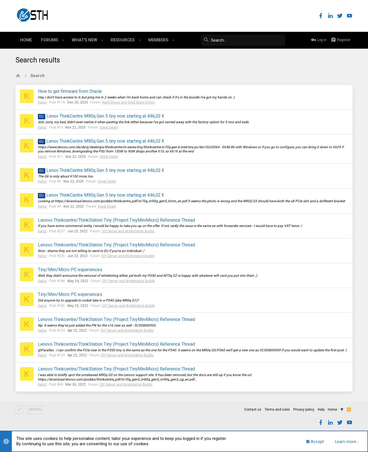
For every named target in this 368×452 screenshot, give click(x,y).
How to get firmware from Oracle (70, 91)
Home (332, 409)
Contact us (252, 409)
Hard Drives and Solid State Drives (128, 102)
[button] (63, 40)
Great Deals (109, 127)
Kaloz (42, 102)
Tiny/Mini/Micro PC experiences (70, 269)
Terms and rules (277, 409)
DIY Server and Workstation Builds (128, 231)
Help (321, 409)
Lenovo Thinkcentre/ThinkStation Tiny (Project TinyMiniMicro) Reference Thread (116, 220)
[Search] (243, 40)
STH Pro (35, 409)
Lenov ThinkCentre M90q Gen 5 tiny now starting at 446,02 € (101, 116)
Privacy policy (303, 409)
